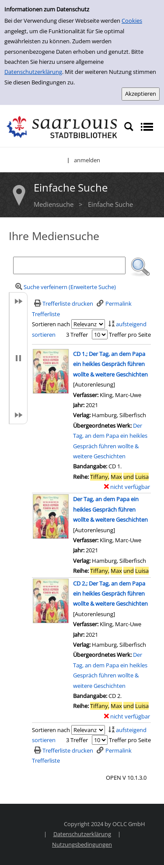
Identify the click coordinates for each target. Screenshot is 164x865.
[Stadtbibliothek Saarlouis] (62, 126)
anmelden (87, 160)
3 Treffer (77, 334)
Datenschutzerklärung (33, 72)
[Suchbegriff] (69, 265)
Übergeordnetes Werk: (103, 425)
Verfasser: (86, 540)
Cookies (132, 20)
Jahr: (79, 550)
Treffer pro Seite (130, 334)
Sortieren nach (51, 324)
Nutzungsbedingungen (82, 844)
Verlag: (82, 561)
